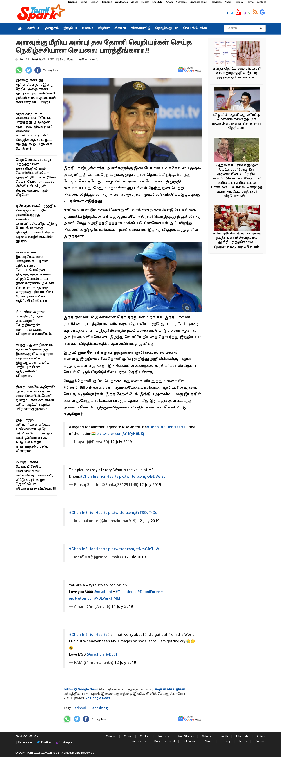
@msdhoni (103, 592)
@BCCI (111, 654)
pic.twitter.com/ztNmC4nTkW (133, 549)
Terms (249, 2)
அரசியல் (33, 28)
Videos (134, 2)
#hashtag (99, 707)
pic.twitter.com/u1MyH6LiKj (120, 434)
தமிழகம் (52, 28)
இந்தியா (70, 28)
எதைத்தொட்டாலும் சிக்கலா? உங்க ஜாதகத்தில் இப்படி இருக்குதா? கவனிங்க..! (237, 73)
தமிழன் (68, 59)
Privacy (239, 2)
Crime (83, 2)
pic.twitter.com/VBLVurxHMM (94, 598)
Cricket (94, 2)
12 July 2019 (121, 442)
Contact (261, 2)
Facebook (23, 742)
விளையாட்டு (140, 28)
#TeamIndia (125, 592)
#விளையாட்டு (88, 59)
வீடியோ (104, 28)
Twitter (44, 742)
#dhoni (80, 707)
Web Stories (121, 2)
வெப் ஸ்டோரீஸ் (195, 28)
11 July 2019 (122, 607)
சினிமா (120, 28)
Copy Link (52, 70)
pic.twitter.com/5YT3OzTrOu (132, 513)
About (228, 2)
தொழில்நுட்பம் (166, 28)
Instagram (66, 742)
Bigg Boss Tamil (198, 2)
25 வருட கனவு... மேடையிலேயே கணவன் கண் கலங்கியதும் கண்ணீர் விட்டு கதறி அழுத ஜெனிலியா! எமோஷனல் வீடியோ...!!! (35, 476)
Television (216, 2)
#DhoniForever (150, 592)
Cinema (72, 2)
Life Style (157, 2)
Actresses (181, 2)
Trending (107, 2)
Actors (169, 2)
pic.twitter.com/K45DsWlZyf (143, 477)
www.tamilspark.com (54, 753)
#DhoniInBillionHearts (166, 427)
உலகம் (87, 28)
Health (145, 2)
